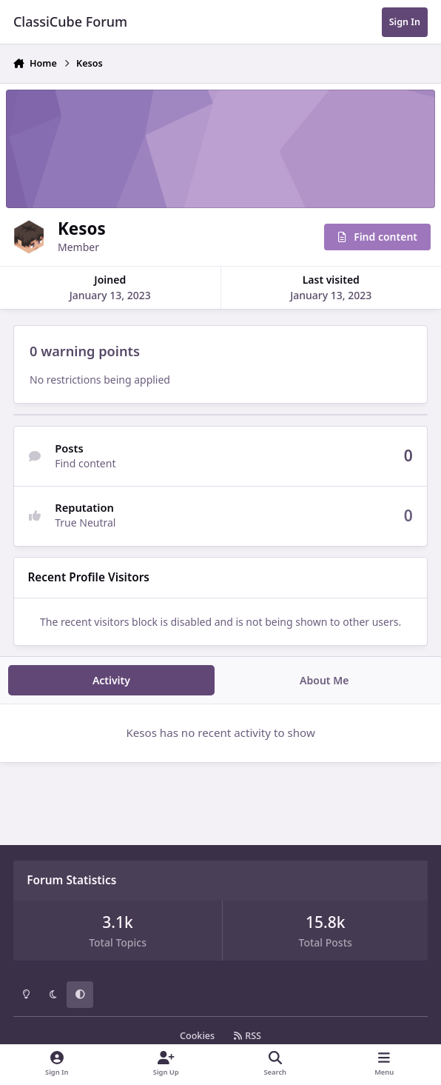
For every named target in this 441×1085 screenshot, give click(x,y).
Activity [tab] (111, 680)
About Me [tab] (324, 680)
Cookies (197, 1035)
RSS (247, 1035)
